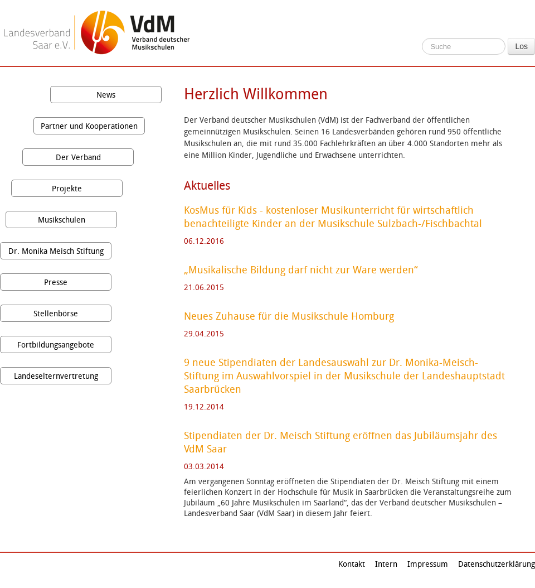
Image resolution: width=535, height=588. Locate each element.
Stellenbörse (55, 313)
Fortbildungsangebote (55, 344)
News (105, 94)
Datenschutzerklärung (496, 563)
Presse (55, 282)
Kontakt (351, 563)
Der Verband (78, 157)
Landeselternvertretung (56, 375)
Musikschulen (61, 219)
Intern (386, 563)
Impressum (427, 563)
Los (521, 46)
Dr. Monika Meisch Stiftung (56, 250)
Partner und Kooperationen (89, 126)
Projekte (67, 188)
